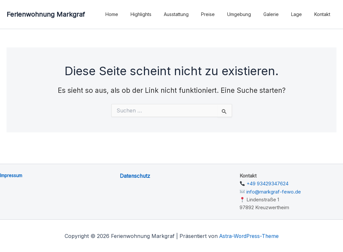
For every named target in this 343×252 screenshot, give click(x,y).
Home (136, 14)
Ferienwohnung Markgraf (46, 14)
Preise (222, 14)
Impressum (11, 175)
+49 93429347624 (267, 183)
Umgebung (250, 14)
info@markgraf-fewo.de (273, 191)
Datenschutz (135, 176)
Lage (301, 14)
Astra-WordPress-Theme (249, 235)
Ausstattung (194, 14)
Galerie (279, 14)
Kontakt (324, 14)
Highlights (162, 14)
